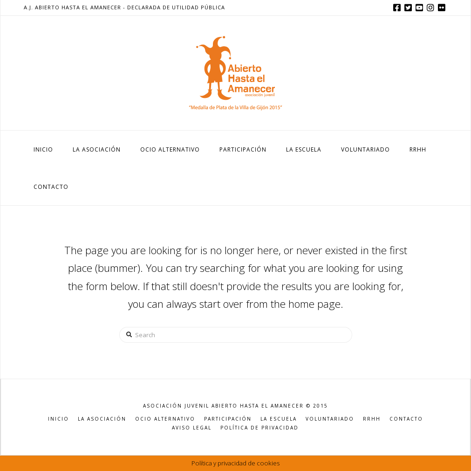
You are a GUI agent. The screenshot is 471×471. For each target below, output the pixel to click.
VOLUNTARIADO (330, 419)
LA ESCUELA (278, 419)
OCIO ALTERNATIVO (165, 419)
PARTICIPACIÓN (228, 419)
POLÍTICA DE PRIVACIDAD (259, 428)
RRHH (372, 419)
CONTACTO (406, 419)
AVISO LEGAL (192, 428)
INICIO (58, 419)
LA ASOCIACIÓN (102, 419)
